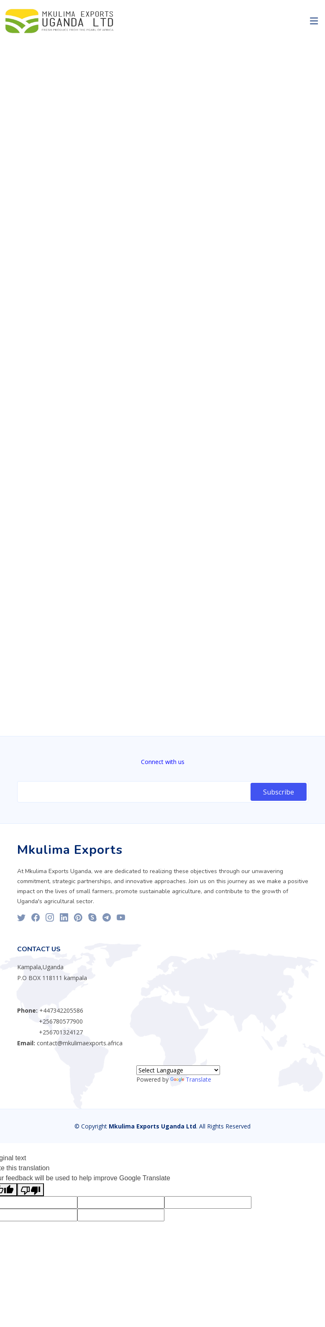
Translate (190, 1079)
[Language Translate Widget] (178, 1070)
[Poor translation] (30, 1189)
